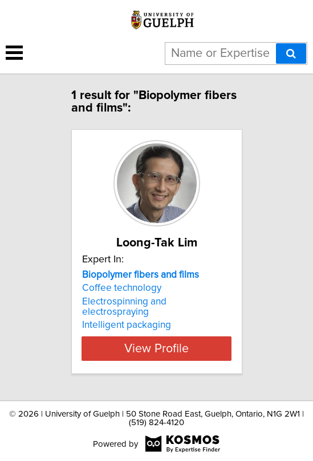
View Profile (156, 348)
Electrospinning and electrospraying (124, 307)
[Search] (291, 53)
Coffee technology (121, 288)
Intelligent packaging (126, 325)
